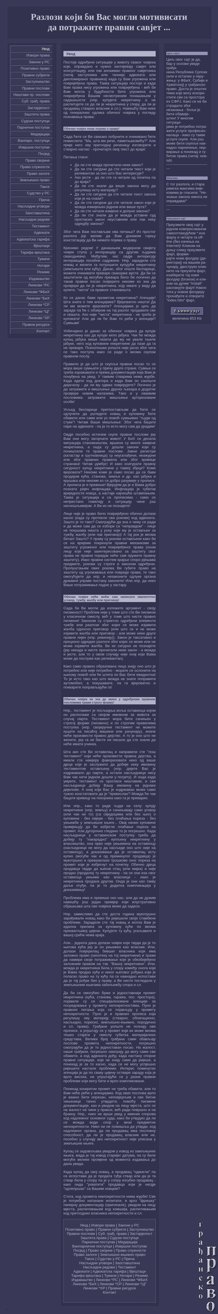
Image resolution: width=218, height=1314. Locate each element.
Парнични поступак (33, 127)
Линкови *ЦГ (39, 311)
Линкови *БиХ (37, 298)
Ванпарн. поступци (33, 140)
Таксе (44, 187)
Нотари (43, 265)
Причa (44, 200)
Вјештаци (41, 246)
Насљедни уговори (33, 206)
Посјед (44, 154)
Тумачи (43, 259)
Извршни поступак (33, 147)
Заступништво (37, 81)
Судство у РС (38, 193)
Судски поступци (35, 121)
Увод (46, 49)
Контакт (43, 331)
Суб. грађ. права (36, 101)
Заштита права (37, 114)
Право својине (37, 160)
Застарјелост (38, 108)
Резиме (43, 272)
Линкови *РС (39, 285)
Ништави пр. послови (31, 95)
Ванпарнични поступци (92, 1246)
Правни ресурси (35, 324)
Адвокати (41, 232)
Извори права (38, 55)
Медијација (40, 134)
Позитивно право (35, 68)
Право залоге (38, 173)
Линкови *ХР (38, 318)
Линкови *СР (38, 305)
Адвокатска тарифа (33, 239)
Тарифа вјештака (34, 252)
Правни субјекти (36, 75)
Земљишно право (34, 180)
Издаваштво (39, 279)
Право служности (34, 167)
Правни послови (36, 88)
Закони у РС (39, 62)
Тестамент (40, 226)
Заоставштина (37, 213)
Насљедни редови (34, 219)
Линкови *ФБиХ (36, 292)
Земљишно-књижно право (122, 1254)
